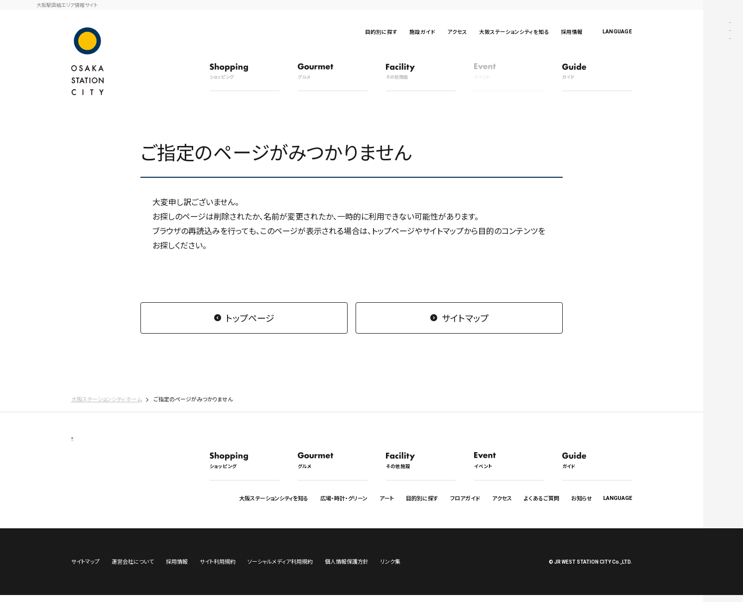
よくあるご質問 (541, 498)
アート (386, 498)
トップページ (250, 317)
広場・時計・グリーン (344, 498)
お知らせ (581, 498)
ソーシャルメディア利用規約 (280, 568)
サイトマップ (465, 317)
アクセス (457, 31)
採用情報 (572, 31)
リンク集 (390, 568)
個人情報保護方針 (347, 568)
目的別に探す (381, 31)
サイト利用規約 (218, 568)
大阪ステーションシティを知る (514, 31)
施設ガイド (422, 31)
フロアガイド (465, 498)
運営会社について (133, 568)
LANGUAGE (617, 31)
